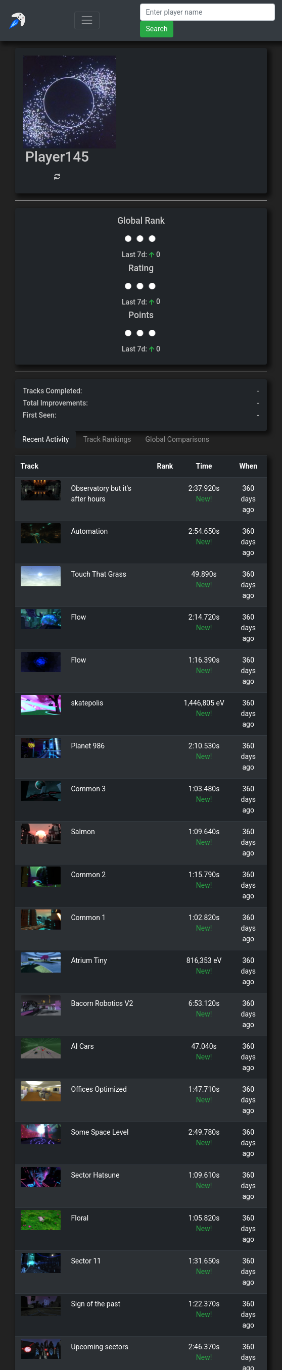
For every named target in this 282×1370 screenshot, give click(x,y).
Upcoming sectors (99, 1347)
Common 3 (88, 789)
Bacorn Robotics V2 (102, 1003)
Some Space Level (100, 1132)
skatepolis (87, 703)
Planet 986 (88, 746)
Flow (78, 617)
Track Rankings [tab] (107, 439)
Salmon (83, 832)
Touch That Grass (98, 574)
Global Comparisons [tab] (177, 439)
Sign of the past (96, 1304)
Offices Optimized (99, 1089)
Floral (80, 1218)
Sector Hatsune (95, 1175)
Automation (89, 531)
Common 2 (88, 875)
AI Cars (82, 1046)
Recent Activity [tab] (45, 439)
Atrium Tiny (89, 960)
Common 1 (88, 918)
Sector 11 (86, 1261)
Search (156, 29)
